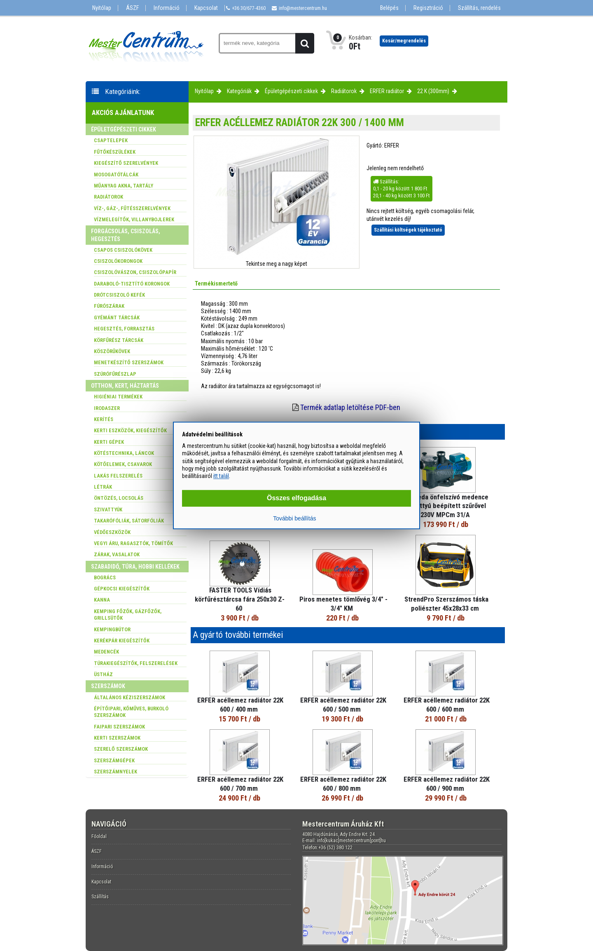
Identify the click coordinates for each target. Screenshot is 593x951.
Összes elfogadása (296, 498)
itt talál (221, 476)
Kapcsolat (206, 8)
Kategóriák (239, 91)
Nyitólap (101, 8)
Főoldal (99, 836)
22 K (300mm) (433, 91)
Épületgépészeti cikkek (291, 91)
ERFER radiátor (387, 91)
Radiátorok (344, 91)
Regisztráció (428, 8)
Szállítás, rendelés (479, 8)
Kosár (404, 41)
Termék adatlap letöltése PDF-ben (350, 407)
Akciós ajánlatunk (123, 112)
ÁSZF (132, 8)
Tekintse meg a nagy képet (276, 263)
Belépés (389, 8)
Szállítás (100, 896)
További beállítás (294, 518)
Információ (167, 8)
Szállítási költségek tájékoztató (408, 230)
